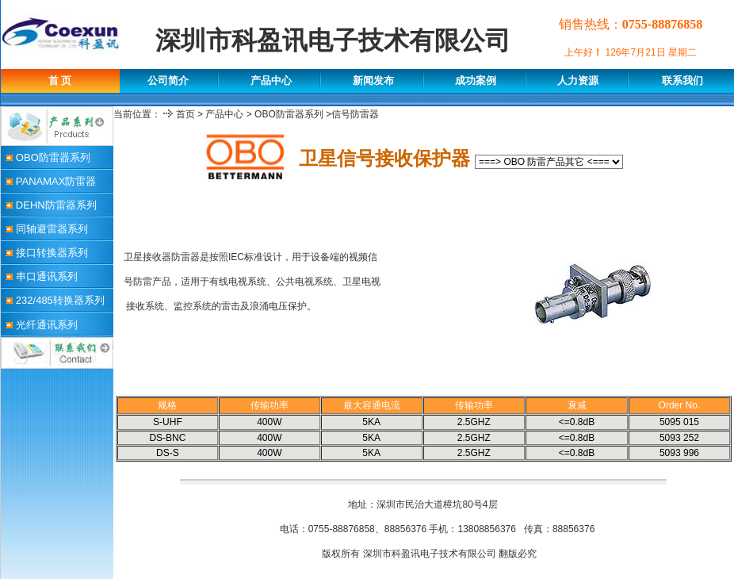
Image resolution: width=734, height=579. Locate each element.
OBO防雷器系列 (288, 114)
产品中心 (224, 114)
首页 (185, 114)
